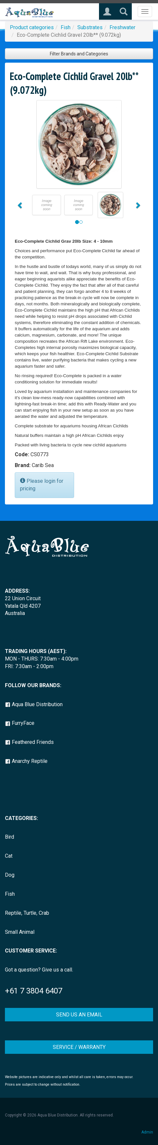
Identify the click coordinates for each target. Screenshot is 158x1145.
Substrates (90, 27)
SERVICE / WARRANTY (79, 1047)
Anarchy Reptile (26, 761)
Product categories (32, 27)
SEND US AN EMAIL (79, 1015)
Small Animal (19, 932)
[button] (20, 205)
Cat (8, 856)
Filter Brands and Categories (79, 53)
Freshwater (122, 27)
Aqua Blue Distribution (34, 704)
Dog (9, 875)
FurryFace (19, 723)
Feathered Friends (29, 742)
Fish (65, 27)
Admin (147, 1132)
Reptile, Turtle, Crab (27, 913)
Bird (9, 837)
